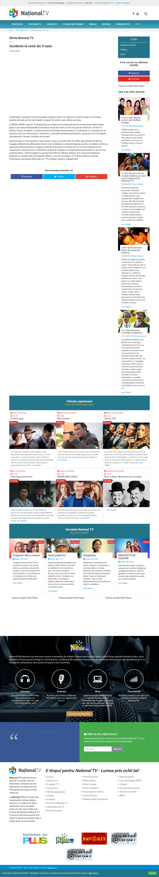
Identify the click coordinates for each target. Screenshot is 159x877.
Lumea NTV (52, 788)
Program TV (53, 784)
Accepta (152, 873)
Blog (97, 691)
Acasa (11, 30)
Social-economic (128, 45)
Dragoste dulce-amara (26, 555)
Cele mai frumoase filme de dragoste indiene (131, 250)
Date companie (123, 3)
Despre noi (52, 780)
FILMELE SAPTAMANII (73, 24)
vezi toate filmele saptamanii (79, 404)
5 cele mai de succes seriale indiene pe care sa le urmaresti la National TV (133, 177)
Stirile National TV (22, 30)
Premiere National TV (57, 803)
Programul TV (108, 3)
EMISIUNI (106, 24)
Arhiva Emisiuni (54, 810)
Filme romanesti (139, 336)
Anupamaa (89, 555)
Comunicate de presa (130, 788)
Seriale (50, 795)
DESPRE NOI (17, 24)
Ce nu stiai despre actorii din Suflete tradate (131, 120)
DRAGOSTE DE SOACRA (127, 557)
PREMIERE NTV (123, 24)
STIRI (137, 24)
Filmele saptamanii (56, 792)
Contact (123, 784)
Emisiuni (25, 691)
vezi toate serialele (79, 533)
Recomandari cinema (93, 792)
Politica (123, 49)
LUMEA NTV (52, 24)
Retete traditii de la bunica (95, 799)
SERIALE (92, 24)
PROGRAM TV (34, 24)
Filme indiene (137, 126)
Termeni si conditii (128, 792)
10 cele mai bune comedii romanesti (131, 331)
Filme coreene (90, 784)
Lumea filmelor (90, 795)
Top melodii (133, 691)
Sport (123, 54)
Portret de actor (90, 777)
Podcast (61, 691)
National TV (48, 732)
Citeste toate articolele (79, 714)
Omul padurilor (57, 555)
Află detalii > (93, 873)
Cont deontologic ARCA (131, 780)
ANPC (122, 795)
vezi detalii (126, 150)
